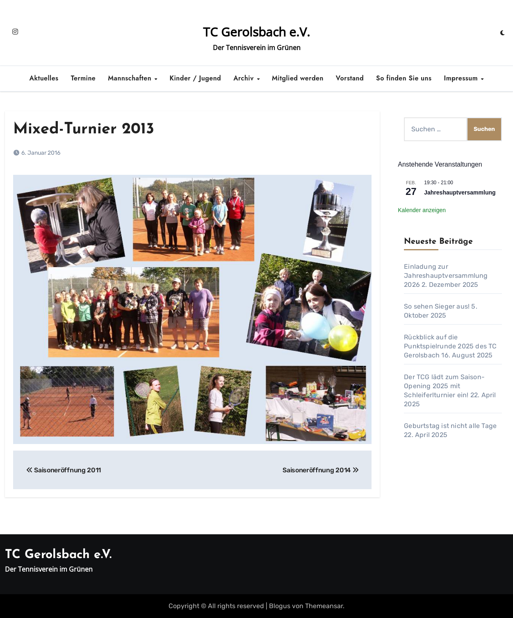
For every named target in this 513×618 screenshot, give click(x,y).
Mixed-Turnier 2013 (83, 129)
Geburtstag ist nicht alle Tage (450, 426)
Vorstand (350, 78)
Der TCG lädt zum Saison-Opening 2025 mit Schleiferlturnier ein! (444, 386)
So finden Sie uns (403, 78)
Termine (83, 78)
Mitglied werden (298, 78)
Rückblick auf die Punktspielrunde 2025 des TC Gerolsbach (450, 346)
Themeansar (324, 606)
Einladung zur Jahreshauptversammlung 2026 (446, 275)
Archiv (244, 78)
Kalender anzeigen (422, 210)
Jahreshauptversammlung (459, 192)
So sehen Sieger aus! (437, 306)
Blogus (279, 606)
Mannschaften (130, 78)
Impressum (462, 78)
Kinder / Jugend (195, 78)
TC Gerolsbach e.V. (256, 31)
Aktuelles (44, 78)
